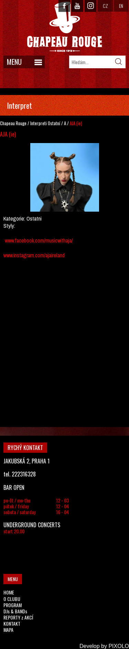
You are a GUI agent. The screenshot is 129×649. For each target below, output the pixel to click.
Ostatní (54, 123)
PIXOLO (118, 646)
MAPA (8, 629)
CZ (105, 5)
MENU (14, 62)
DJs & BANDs (15, 611)
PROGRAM (12, 605)
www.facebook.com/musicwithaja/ (39, 240)
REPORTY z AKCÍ (18, 617)
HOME (8, 592)
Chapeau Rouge (13, 123)
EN (121, 5)
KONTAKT (11, 623)
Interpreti (38, 123)
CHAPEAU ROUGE (64, 27)
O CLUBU (11, 598)
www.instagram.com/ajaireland (34, 255)
